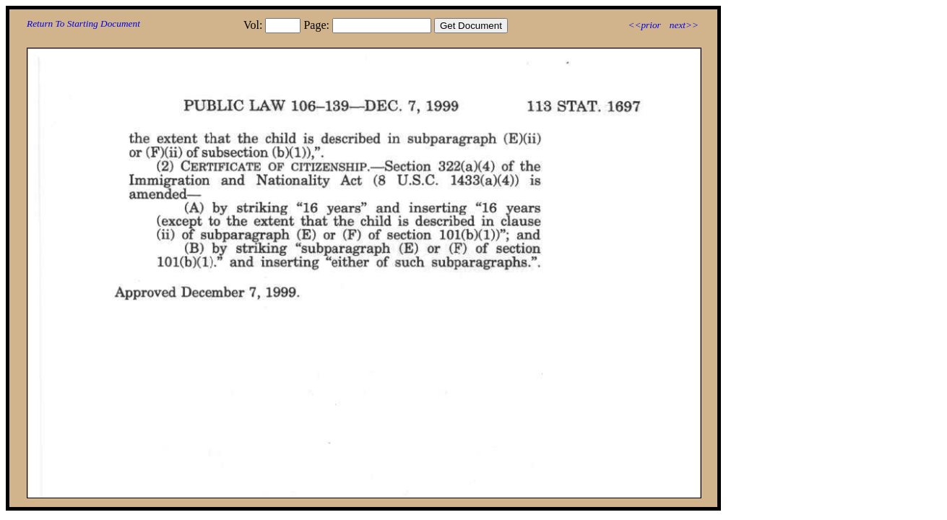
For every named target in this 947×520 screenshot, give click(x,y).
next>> (684, 25)
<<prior (644, 25)
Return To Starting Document (83, 23)
